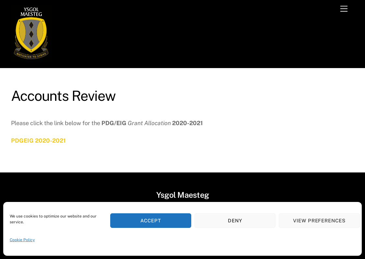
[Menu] (343, 8)
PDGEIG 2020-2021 (38, 140)
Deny (235, 220)
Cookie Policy (22, 240)
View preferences (319, 220)
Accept (150, 220)
